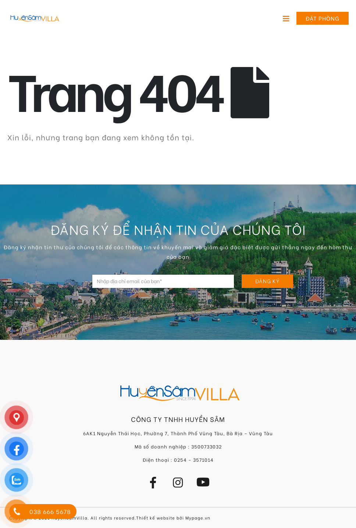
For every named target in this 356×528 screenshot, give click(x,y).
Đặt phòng (322, 18)
